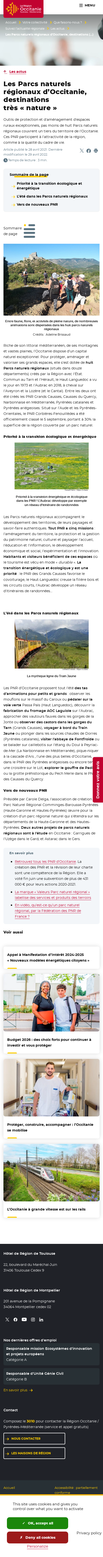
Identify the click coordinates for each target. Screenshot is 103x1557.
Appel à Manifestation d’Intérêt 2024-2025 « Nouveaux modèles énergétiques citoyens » (48, 957)
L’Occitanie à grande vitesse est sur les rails (46, 1209)
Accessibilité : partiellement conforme (76, 1490)
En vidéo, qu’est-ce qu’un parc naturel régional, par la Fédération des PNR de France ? (48, 911)
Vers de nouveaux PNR (37, 204)
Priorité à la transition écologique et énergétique (49, 185)
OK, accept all (37, 1523)
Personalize (37, 1546)
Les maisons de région (31, 1453)
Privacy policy (89, 1533)
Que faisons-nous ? (68, 22)
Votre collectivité (34, 22)
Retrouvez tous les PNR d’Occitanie (45, 861)
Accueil (10, 22)
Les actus (57, 28)
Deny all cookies (38, 1537)
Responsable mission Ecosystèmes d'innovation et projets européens (49, 1351)
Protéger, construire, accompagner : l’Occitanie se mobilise (50, 1127)
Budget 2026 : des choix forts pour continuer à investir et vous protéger (49, 1042)
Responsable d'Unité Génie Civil (34, 1373)
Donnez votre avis (97, 779)
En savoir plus (15, 1390)
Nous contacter (26, 1438)
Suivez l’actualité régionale (24, 28)
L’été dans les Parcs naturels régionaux (52, 196)
